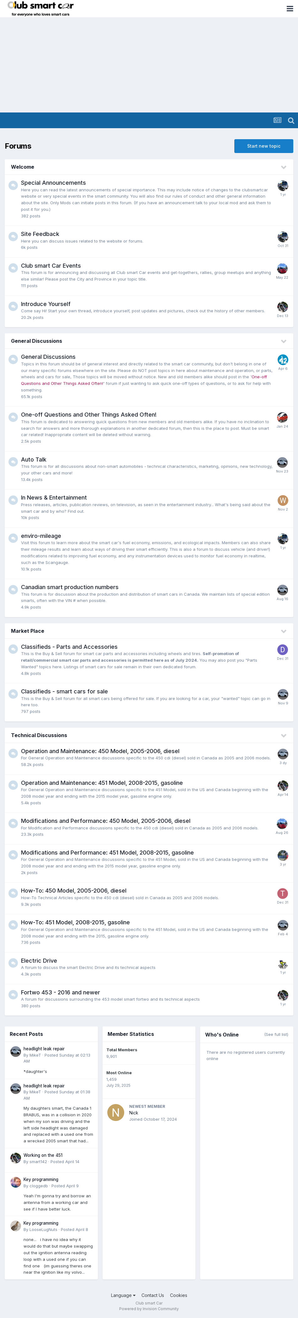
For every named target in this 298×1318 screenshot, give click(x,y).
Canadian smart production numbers (70, 587)
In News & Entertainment (54, 497)
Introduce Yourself (46, 304)
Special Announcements (53, 182)
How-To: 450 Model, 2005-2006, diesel (73, 890)
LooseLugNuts (43, 1229)
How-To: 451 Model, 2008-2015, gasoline (75, 922)
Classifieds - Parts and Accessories (69, 646)
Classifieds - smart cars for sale (64, 691)
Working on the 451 (43, 1155)
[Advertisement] (149, 65)
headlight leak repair (44, 1048)
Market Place (27, 631)
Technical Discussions (39, 735)
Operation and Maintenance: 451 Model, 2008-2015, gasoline (102, 782)
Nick (133, 1112)
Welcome (22, 167)
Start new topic (263, 146)
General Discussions (36, 341)
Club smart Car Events (51, 265)
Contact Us (152, 1295)
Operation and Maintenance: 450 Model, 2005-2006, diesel (100, 751)
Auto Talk (33, 459)
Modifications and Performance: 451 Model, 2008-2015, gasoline (107, 852)
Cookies (178, 1295)
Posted (65, 1161)
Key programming (41, 1179)
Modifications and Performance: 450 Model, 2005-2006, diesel (105, 821)
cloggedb (38, 1185)
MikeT (35, 1055)
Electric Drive (39, 960)
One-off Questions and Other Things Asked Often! (89, 414)
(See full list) (276, 1034)
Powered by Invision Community (149, 1308)
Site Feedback (40, 234)
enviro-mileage (41, 536)
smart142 (38, 1161)
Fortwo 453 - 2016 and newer (60, 992)
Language (123, 1295)
